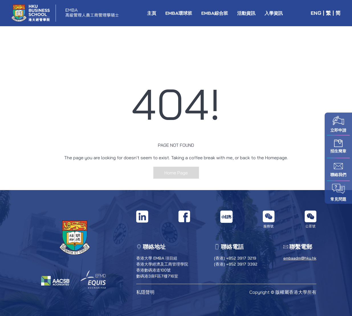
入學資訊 (273, 13)
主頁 (151, 13)
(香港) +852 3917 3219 (235, 258)
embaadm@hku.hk (299, 258)
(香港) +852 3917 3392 (235, 264)
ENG (316, 13)
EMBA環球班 (178, 13)
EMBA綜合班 (214, 13)
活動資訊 (246, 13)
